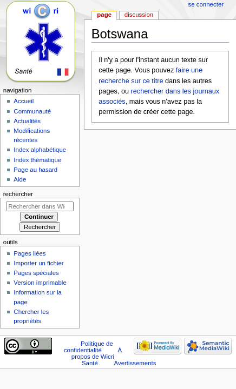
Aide (20, 179)
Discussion (138, 14)
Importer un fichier (38, 263)
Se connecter (206, 4)
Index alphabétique (40, 149)
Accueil (24, 101)
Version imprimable (40, 282)
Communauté (32, 111)
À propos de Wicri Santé (96, 356)
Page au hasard (35, 169)
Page (104, 14)
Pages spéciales (36, 273)
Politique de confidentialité (88, 346)
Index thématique (37, 160)
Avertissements (135, 363)
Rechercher (18, 194)
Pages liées (29, 253)
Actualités (27, 121)
